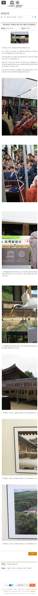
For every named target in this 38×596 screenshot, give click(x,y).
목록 (32, 553)
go (32, 585)
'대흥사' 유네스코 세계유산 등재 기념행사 (19, 568)
